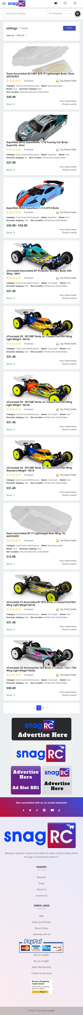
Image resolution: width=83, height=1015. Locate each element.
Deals (41, 884)
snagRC (51, 1011)
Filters (69, 28)
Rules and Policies (41, 922)
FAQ (41, 916)
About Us (41, 890)
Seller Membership (41, 967)
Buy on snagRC (41, 961)
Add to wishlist (69, 104)
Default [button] (22, 36)
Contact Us (41, 896)
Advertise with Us (41, 934)
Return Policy (41, 928)
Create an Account (41, 973)
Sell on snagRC (41, 955)
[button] (74, 3)
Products (41, 877)
